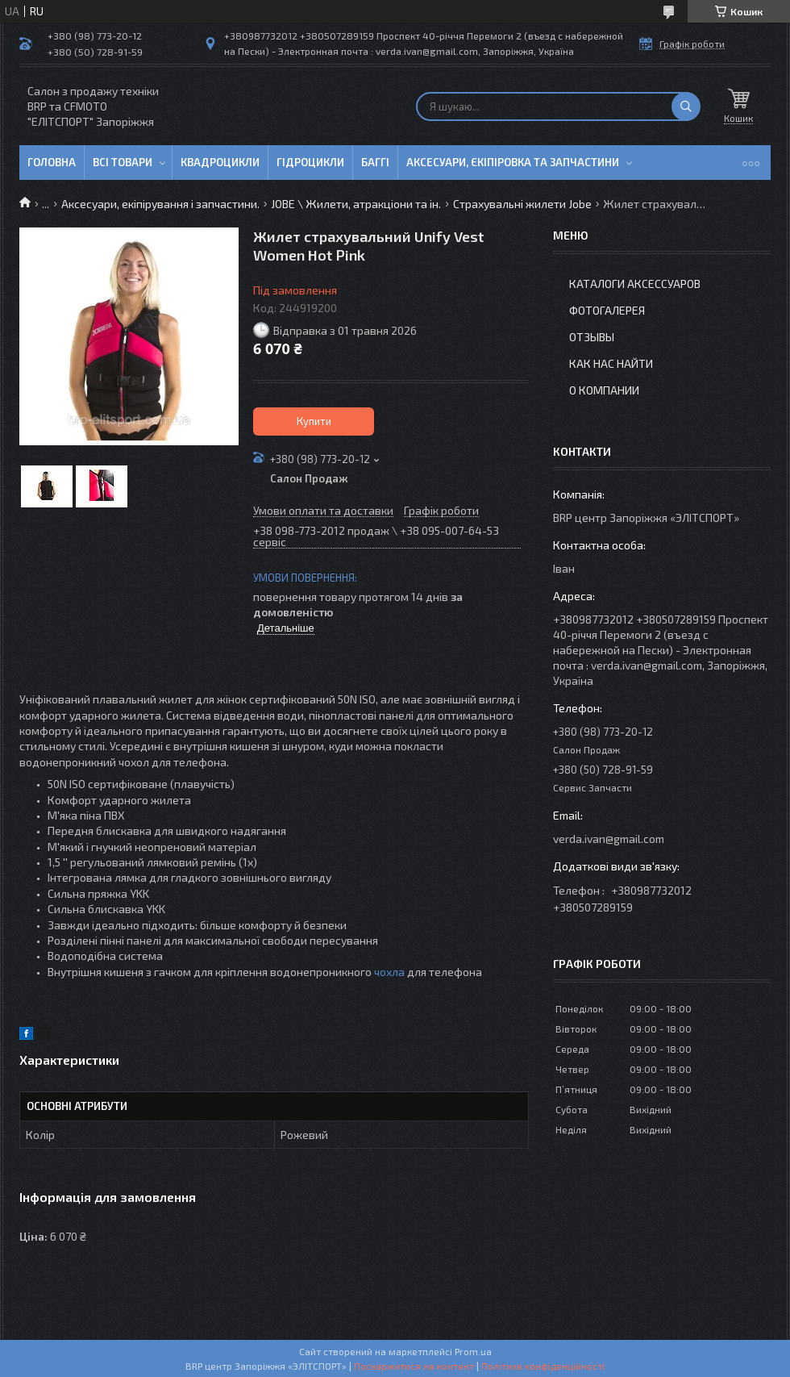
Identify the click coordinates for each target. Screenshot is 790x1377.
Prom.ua (473, 1351)
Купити (314, 421)
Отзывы (591, 337)
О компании (604, 390)
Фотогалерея (607, 310)
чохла (389, 972)
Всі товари (122, 162)
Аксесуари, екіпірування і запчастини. (160, 204)
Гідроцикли (310, 162)
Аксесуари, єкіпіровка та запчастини (512, 162)
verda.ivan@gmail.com (608, 838)
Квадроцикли (220, 162)
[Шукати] (686, 106)
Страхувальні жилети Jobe (522, 204)
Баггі (375, 162)
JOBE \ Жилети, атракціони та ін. (356, 204)
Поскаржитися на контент (414, 1365)
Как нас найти (611, 363)
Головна (51, 162)
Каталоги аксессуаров (635, 283)
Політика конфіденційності (543, 1365)
